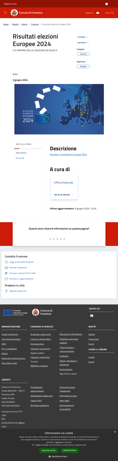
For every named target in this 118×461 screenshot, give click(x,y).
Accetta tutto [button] (48, 450)
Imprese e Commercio (40, 348)
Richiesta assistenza (40, 405)
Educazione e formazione (71, 334)
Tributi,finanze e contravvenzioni (67, 349)
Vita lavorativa (37, 344)
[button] (59, 456)
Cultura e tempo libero (41, 339)
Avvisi (24, 24)
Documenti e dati (9, 363)
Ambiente (64, 356)
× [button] (115, 432)
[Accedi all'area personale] (106, 4)
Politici (5, 353)
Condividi (83, 37)
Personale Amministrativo (13, 358)
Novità (15, 24)
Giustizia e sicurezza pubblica (69, 340)
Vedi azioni (84, 42)
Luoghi (92, 357)
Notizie (92, 334)
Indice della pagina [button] (23, 144)
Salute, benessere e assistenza (68, 362)
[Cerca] (112, 12)
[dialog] (59, 445)
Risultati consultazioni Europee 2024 (68, 154)
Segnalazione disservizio (42, 395)
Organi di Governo (10, 334)
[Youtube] (96, 13)
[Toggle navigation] (5, 12)
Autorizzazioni (66, 369)
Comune (35, 24)
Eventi (91, 362)
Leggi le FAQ (36, 400)
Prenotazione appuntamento (37, 389)
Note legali (64, 400)
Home (6, 24)
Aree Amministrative (11, 339)
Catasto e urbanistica (40, 357)
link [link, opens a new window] (84, 445)
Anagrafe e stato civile (41, 334)
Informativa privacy (68, 395)
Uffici (4, 344)
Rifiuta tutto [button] (69, 450)
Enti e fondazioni (9, 348)
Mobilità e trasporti (39, 365)
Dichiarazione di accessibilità (67, 407)
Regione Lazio (10, 3)
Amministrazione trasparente (67, 389)
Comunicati (94, 339)
